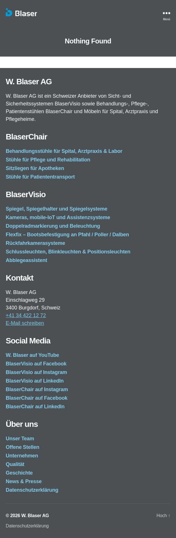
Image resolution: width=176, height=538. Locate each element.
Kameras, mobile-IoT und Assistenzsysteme (58, 217)
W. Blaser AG (35, 515)
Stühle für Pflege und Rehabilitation (48, 160)
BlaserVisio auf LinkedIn (35, 381)
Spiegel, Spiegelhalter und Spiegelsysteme (56, 209)
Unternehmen (22, 456)
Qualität (15, 464)
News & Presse (24, 481)
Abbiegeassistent (26, 260)
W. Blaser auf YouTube (32, 355)
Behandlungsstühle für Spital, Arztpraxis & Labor (64, 151)
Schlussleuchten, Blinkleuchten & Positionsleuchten (68, 252)
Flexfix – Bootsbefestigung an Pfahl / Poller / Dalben (67, 234)
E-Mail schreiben (25, 323)
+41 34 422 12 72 (26, 315)
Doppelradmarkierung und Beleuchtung (53, 226)
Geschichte (19, 473)
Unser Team (20, 438)
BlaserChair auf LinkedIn (35, 406)
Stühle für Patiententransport (40, 177)
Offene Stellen (22, 447)
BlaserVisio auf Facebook (36, 364)
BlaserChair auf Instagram (37, 389)
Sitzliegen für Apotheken (35, 168)
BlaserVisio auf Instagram (36, 372)
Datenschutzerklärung (32, 490)
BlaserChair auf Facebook (37, 398)
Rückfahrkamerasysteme (35, 243)
